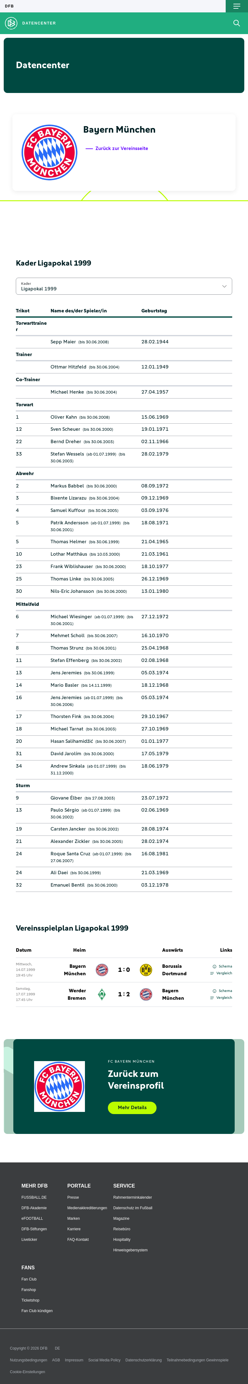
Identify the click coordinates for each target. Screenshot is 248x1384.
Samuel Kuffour (68, 510)
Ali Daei (59, 872)
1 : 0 (124, 970)
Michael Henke (67, 392)
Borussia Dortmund (174, 970)
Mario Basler (65, 685)
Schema (222, 966)
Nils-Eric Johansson (72, 591)
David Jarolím (66, 753)
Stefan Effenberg (70, 660)
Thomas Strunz (67, 648)
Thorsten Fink (66, 716)
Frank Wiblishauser (72, 566)
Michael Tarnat (67, 728)
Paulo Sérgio (65, 810)
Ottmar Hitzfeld (68, 366)
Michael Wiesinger (71, 616)
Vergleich (221, 973)
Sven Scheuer (65, 429)
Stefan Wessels (67, 454)
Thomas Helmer (68, 541)
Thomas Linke (66, 578)
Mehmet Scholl (68, 635)
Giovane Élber (66, 798)
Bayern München (75, 970)
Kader (26, 283)
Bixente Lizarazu (68, 498)
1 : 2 (124, 994)
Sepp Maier (63, 341)
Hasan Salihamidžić (72, 741)
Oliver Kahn (64, 417)
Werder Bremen (77, 994)
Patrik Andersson (69, 522)
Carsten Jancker (68, 828)
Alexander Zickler (70, 841)
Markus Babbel (67, 485)
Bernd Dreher (66, 441)
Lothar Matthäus (69, 554)
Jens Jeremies (66, 672)
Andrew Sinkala (68, 766)
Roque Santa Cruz (70, 853)
